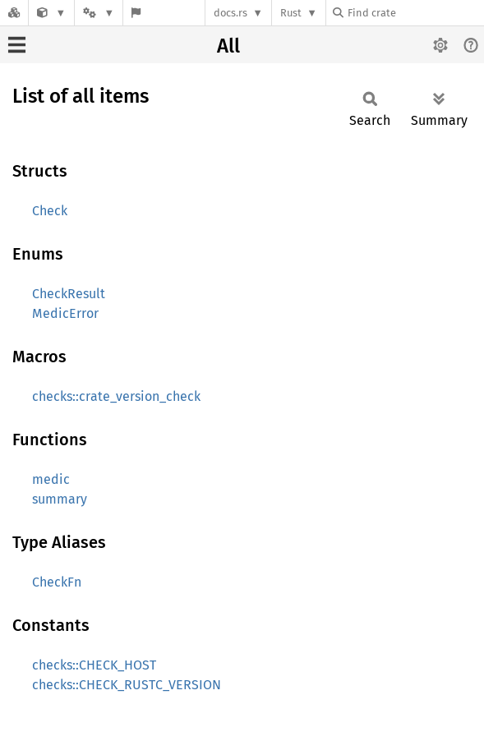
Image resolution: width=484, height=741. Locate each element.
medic (51, 479)
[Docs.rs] (14, 12)
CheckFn (56, 582)
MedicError (65, 313)
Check (49, 211)
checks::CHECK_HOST (94, 665)
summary (59, 499)
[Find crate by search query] (415, 12)
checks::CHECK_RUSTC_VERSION (126, 685)
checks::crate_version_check (116, 396)
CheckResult (68, 293)
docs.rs (230, 13)
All (228, 46)
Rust (291, 13)
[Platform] (98, 12)
